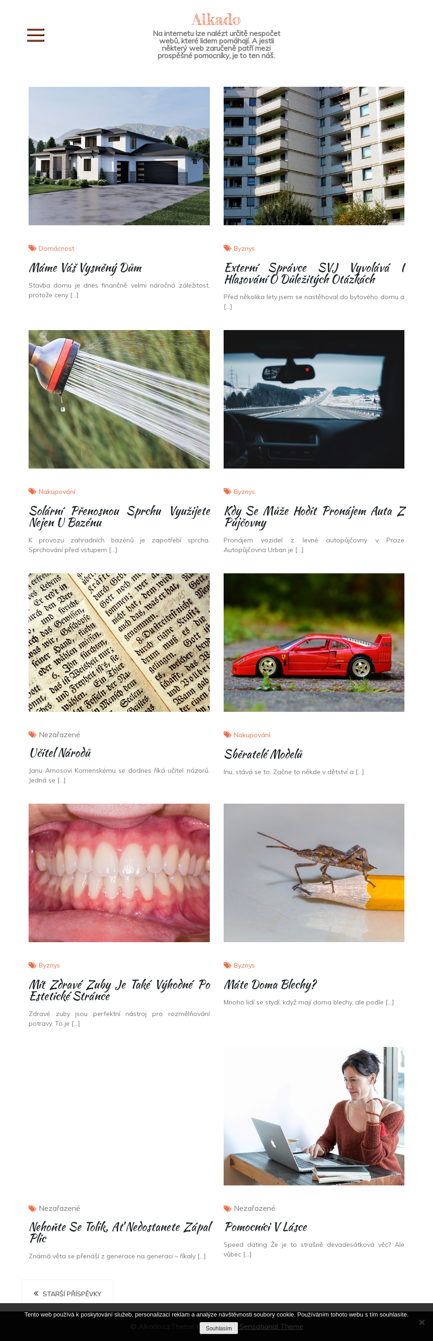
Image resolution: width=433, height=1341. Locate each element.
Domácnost (56, 248)
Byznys (244, 248)
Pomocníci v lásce (265, 1227)
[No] (421, 1322)
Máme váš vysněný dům (85, 267)
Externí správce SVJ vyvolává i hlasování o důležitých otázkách (314, 273)
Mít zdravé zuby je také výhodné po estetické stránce (119, 990)
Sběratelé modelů (263, 754)
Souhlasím (219, 1328)
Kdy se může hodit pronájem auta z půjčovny (314, 516)
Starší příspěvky (72, 1294)
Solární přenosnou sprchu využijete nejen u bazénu (119, 516)
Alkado (216, 19)
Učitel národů (59, 753)
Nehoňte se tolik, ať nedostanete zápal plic (119, 1232)
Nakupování (57, 491)
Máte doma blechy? (270, 984)
